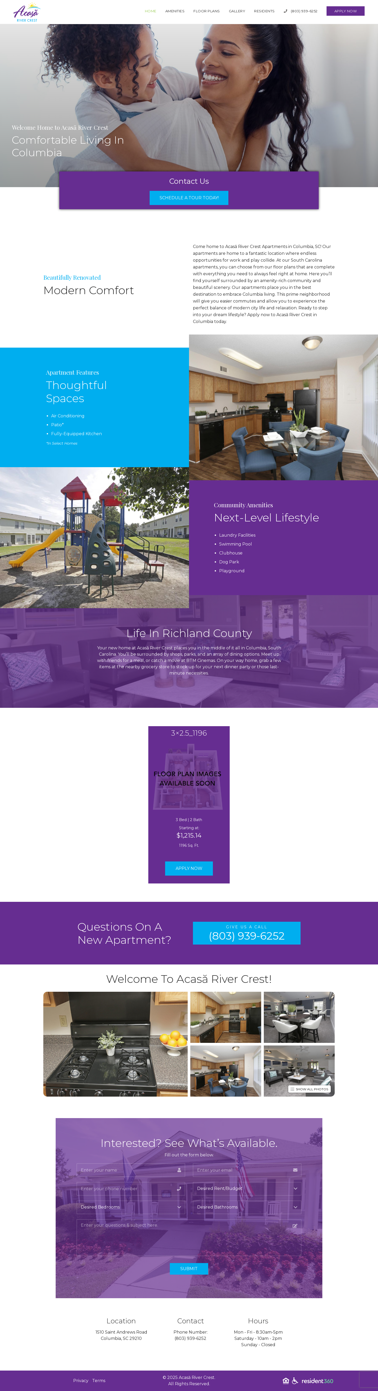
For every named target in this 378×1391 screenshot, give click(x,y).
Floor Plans (206, 11)
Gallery (237, 11)
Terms (98, 1380)
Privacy (80, 1380)
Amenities (175, 11)
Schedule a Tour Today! (189, 197)
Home (150, 11)
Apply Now (345, 11)
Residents (264, 11)
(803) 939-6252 (301, 11)
